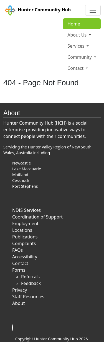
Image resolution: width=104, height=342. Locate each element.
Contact (20, 263)
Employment (25, 223)
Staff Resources (28, 297)
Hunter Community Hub (37, 10)
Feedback (31, 283)
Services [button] (76, 46)
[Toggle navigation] (93, 10)
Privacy (19, 290)
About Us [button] (77, 35)
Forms (18, 270)
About (18, 303)
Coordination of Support (37, 217)
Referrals (30, 277)
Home (73, 24)
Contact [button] (76, 68)
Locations (22, 230)
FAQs (17, 250)
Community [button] (80, 57)
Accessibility (24, 257)
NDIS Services (26, 210)
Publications (24, 237)
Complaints (24, 243)
